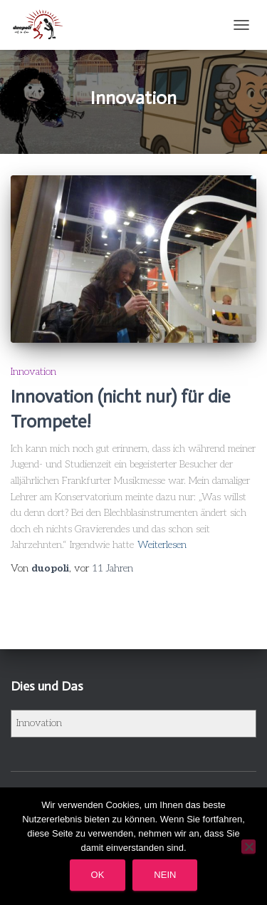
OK (98, 874)
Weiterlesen (162, 545)
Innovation (33, 372)
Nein (165, 874)
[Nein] (248, 846)
